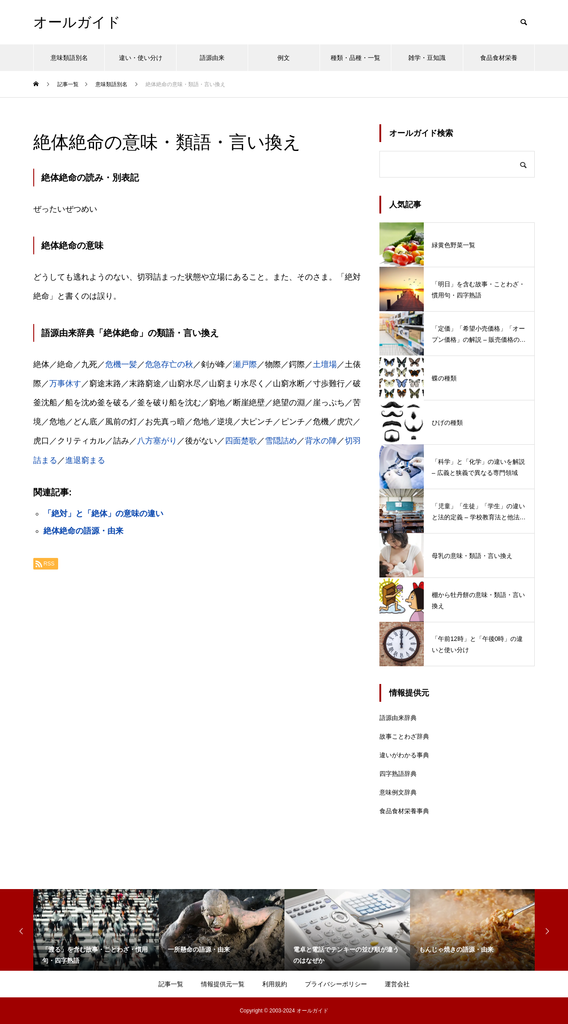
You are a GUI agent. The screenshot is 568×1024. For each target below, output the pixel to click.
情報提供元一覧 (223, 984)
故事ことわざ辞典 (404, 736)
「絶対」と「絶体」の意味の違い (103, 513)
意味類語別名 (69, 57)
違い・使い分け (140, 57)
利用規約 (274, 984)
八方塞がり (157, 440)
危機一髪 (121, 364)
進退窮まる (85, 460)
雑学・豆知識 (427, 57)
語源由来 (212, 57)
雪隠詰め (281, 440)
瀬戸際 (245, 364)
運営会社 (397, 984)
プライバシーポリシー (336, 984)
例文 (283, 57)
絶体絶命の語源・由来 (83, 530)
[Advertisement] (197, 688)
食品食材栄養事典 (404, 810)
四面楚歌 (241, 440)
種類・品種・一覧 (355, 57)
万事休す (65, 383)
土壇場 (325, 364)
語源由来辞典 (398, 717)
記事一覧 (170, 984)
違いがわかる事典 (404, 755)
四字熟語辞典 (398, 773)
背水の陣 (321, 440)
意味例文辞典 (398, 792)
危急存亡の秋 (169, 364)
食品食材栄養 (498, 57)
